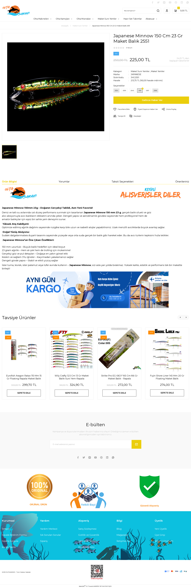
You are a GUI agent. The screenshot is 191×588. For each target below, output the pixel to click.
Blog (119, 529)
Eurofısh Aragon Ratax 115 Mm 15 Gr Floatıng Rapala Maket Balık (24, 377)
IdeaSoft (82, 586)
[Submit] (136, 444)
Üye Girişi (160, 535)
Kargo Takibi (9, 547)
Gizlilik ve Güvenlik (88, 535)
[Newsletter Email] (95, 444)
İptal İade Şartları (87, 541)
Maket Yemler (158, 71)
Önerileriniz (182, 181)
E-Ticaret (90, 586)
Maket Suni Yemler (140, 71)
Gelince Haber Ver (152, 100)
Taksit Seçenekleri (123, 181)
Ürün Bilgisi (9, 181)
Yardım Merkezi (48, 529)
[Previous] (180, 317)
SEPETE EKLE (24, 393)
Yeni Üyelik (161, 529)
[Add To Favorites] (121, 109)
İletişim (6, 529)
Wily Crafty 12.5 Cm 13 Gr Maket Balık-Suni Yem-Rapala (72, 377)
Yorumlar (64, 181)
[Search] (142, 11)
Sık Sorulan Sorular (50, 535)
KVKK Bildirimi (86, 547)
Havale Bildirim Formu (14, 535)
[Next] (186, 317)
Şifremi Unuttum (164, 541)
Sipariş (44, 541)
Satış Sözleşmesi (87, 529)
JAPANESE (136, 74)
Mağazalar (122, 535)
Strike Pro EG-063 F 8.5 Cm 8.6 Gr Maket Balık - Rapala (119, 377)
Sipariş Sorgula (10, 541)
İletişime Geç (124, 541)
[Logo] (16, 10)
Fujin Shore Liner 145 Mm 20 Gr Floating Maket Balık (167, 377)
